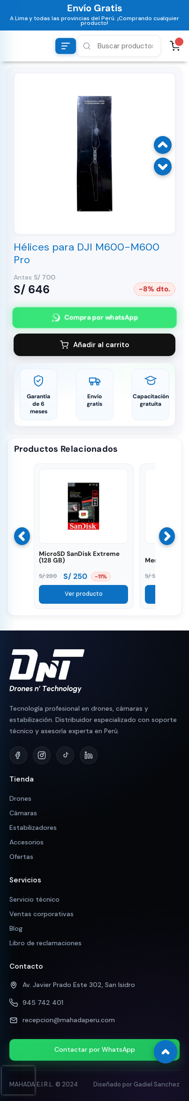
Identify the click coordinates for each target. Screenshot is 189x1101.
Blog (16, 928)
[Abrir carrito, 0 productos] (175, 46)
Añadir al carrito (94, 344)
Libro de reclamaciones (45, 943)
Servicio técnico (34, 899)
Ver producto (84, 594)
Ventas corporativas (41, 914)
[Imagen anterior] (163, 145)
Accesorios (26, 842)
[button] (118, 46)
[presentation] (18, 1080)
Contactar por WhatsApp (94, 1049)
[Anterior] (22, 536)
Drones (20, 798)
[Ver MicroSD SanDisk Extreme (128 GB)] (83, 541)
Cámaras (23, 813)
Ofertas (21, 856)
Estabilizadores (33, 827)
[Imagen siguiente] (163, 166)
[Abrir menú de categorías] (65, 46)
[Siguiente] (167, 536)
